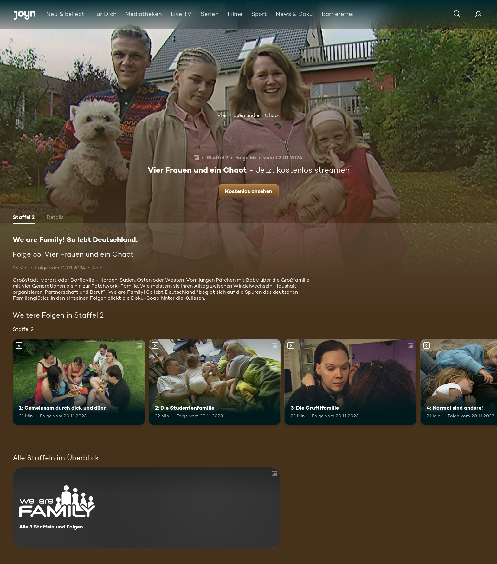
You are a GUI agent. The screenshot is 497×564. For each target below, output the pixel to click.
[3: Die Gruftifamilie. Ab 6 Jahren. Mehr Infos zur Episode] (350, 382)
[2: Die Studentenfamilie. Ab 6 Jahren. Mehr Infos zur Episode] (215, 382)
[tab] (23, 218)
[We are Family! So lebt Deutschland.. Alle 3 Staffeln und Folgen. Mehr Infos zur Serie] (146, 507)
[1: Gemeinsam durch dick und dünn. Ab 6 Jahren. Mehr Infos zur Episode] (79, 382)
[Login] (478, 14)
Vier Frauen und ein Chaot (248, 115)
